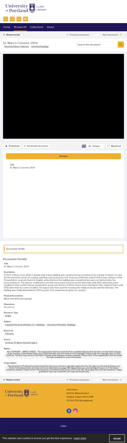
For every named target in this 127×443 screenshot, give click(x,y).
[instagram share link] (75, 411)
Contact (63, 426)
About (50, 27)
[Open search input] (5, 19)
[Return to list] (19, 34)
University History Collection (17, 47)
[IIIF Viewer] (96, 56)
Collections (36, 27)
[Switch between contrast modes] (25, 19)
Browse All (20, 27)
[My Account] (19, 19)
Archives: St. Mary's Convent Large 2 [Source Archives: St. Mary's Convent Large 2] (21, 343)
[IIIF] (83, 55)
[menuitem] (63, 426)
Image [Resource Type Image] (8, 316)
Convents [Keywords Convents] (9, 334)
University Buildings (39, 47)
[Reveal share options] (12, 19)
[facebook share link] (69, 411)
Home (6, 27)
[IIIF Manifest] (114, 56)
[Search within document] (121, 45)
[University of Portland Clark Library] (25, 8)
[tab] (63, 157)
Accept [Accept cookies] (117, 438)
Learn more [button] (80, 438)
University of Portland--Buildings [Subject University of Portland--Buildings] (61, 325)
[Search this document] (97, 45)
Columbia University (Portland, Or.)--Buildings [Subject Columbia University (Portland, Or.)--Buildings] (25, 325)
